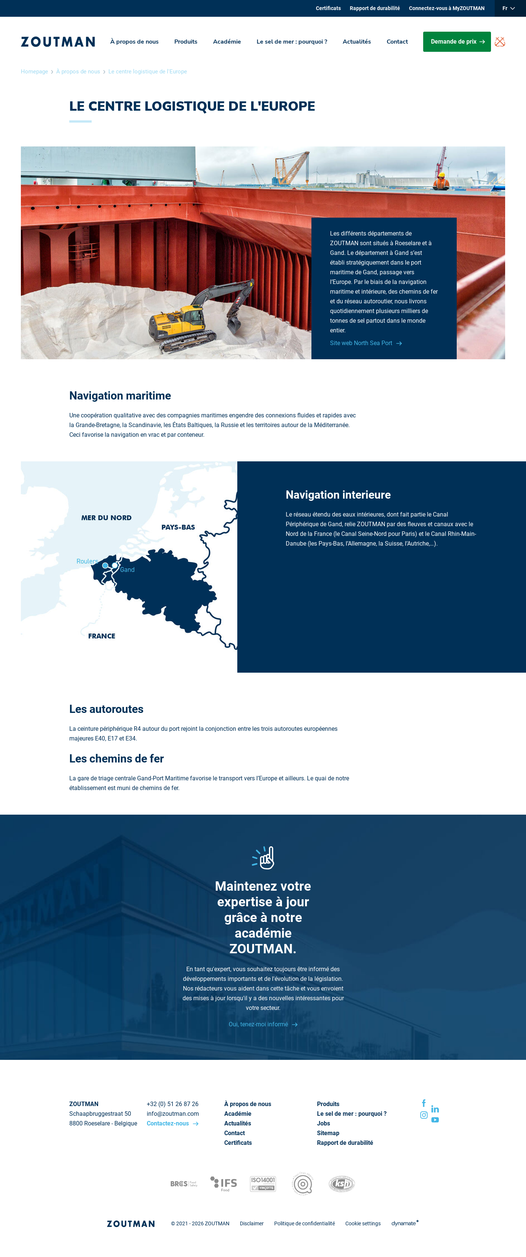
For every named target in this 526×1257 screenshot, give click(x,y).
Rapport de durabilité (375, 8)
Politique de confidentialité (304, 1223)
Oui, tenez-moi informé (259, 1024)
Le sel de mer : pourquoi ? (292, 42)
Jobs (323, 1123)
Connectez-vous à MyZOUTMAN (447, 8)
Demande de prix (458, 41)
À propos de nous (134, 42)
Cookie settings (363, 1223)
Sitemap (328, 1133)
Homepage (34, 71)
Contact (397, 42)
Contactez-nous (168, 1123)
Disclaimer (252, 1223)
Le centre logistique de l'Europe (147, 71)
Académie (227, 42)
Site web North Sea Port (362, 343)
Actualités (357, 42)
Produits (185, 42)
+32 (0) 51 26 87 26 (173, 1104)
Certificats (328, 8)
